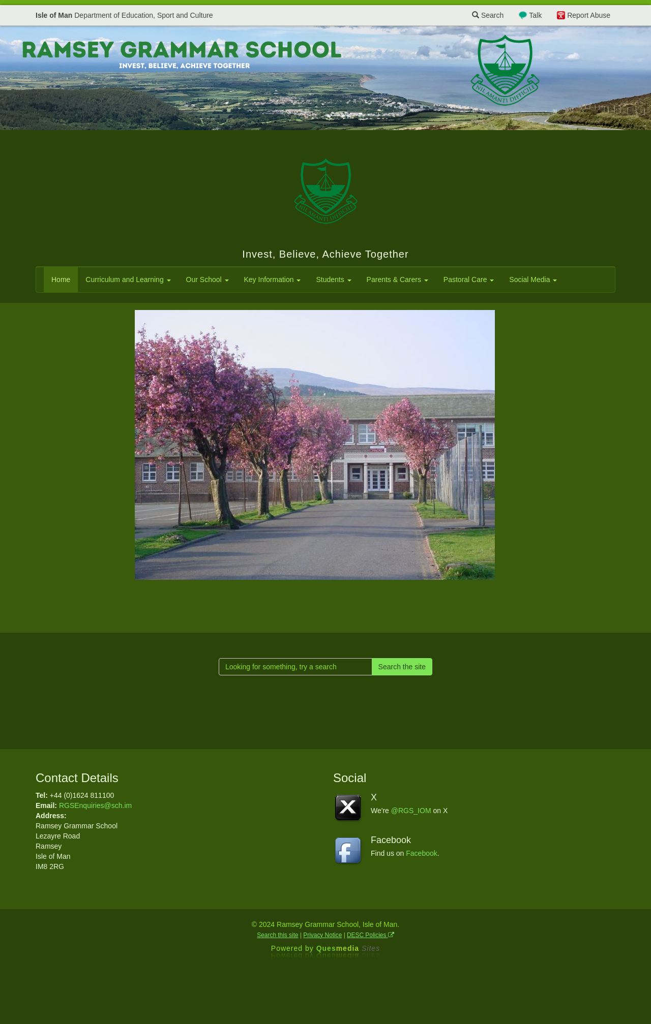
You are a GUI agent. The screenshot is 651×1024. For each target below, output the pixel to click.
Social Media (533, 279)
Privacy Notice (322, 935)
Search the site (402, 667)
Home (60, 279)
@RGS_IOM (411, 810)
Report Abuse (588, 15)
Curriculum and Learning (127, 279)
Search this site (277, 935)
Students (333, 279)
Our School (207, 279)
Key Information (272, 279)
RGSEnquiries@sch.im (95, 805)
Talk (535, 15)
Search (488, 15)
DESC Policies (370, 935)
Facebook (421, 853)
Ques (348, 948)
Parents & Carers (397, 279)
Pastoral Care (468, 279)
